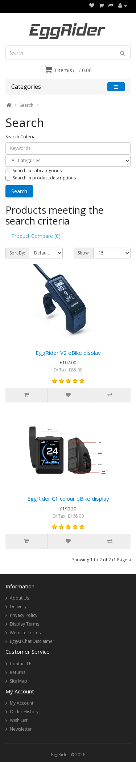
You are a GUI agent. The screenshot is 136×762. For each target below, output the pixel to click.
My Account (21, 703)
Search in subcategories (33, 170)
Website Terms (25, 633)
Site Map (18, 681)
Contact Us (21, 664)
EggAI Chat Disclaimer (32, 641)
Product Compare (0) (36, 235)
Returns (17, 672)
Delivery (18, 607)
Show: (84, 253)
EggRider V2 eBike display (68, 352)
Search (26, 105)
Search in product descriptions (40, 178)
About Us (19, 598)
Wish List (19, 720)
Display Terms (24, 624)
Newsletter (21, 729)
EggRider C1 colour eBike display (68, 498)
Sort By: (17, 253)
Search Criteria (20, 137)
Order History (24, 712)
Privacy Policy (23, 615)
